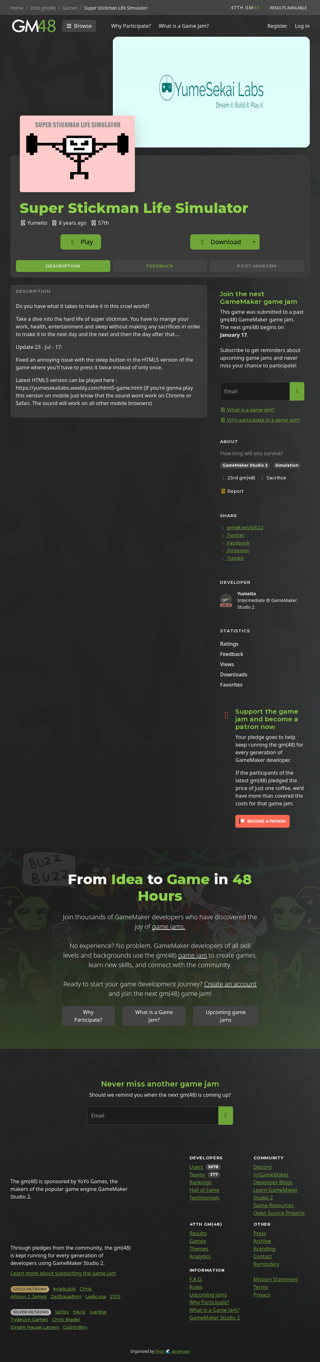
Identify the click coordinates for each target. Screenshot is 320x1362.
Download (219, 241)
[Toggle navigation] (79, 26)
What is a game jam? (247, 410)
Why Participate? (131, 25)
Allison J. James (29, 1296)
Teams (197, 1174)
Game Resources (274, 1205)
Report (232, 491)
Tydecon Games (29, 1319)
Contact (263, 1256)
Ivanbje (98, 1312)
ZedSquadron (66, 1296)
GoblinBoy (75, 1327)
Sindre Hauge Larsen (35, 1327)
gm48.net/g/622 (241, 528)
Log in (302, 25)
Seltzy (62, 1312)
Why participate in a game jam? (260, 420)
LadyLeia (95, 1296)
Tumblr (232, 558)
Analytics (200, 1256)
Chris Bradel (66, 1319)
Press (260, 1233)
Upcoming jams (208, 1294)
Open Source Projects (279, 1212)
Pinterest (234, 550)
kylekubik (64, 1289)
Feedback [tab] (159, 265)
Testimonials (205, 1197)
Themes (199, 1248)
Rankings (201, 1182)
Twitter (232, 535)
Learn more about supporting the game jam (63, 1273)
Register (277, 25)
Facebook (235, 543)
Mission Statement (276, 1279)
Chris (86, 1289)
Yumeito (246, 594)
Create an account (230, 984)
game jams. (168, 926)
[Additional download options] (254, 242)
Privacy (262, 1294)
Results (198, 1233)
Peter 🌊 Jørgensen (172, 1351)
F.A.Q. (196, 1279)
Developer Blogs (273, 1182)
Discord (263, 1166)
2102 (115, 1296)
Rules (196, 1287)
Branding (265, 1248)
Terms (261, 1287)
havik (79, 1312)
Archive (262, 1241)
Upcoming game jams (226, 1016)
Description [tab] (63, 265)
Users (196, 1166)
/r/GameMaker (271, 1174)
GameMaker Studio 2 (215, 1317)
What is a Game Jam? (184, 25)
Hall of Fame (205, 1189)
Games (198, 1241)
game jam (192, 955)
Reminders (266, 1264)
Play (80, 241)
